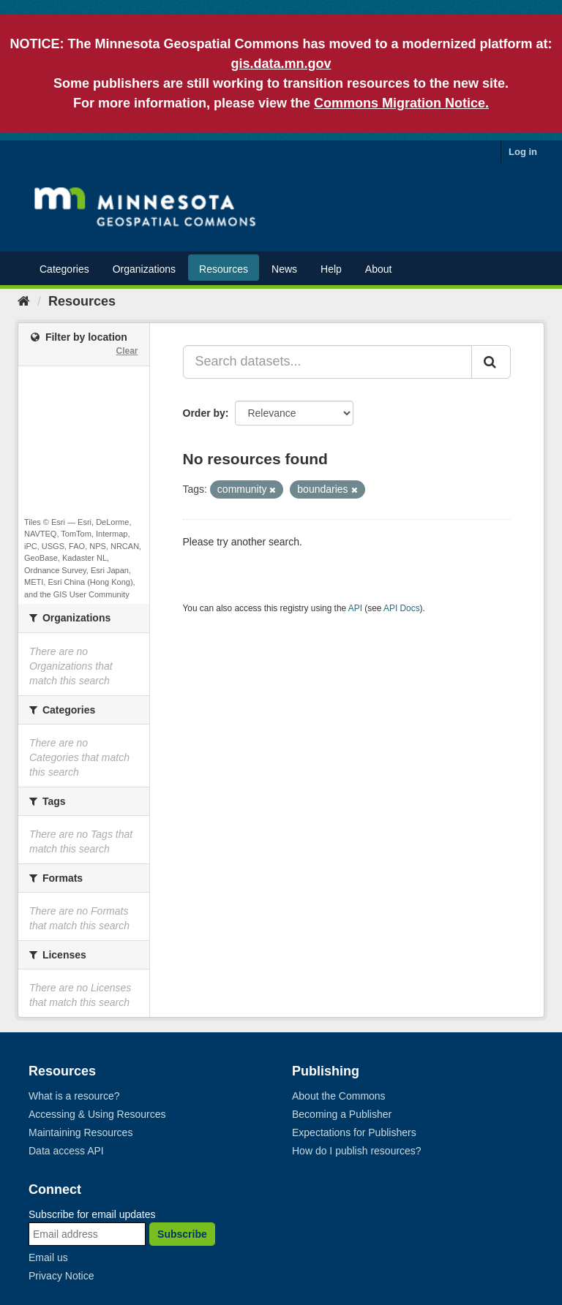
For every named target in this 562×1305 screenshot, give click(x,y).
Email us (48, 1257)
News (284, 269)
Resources (223, 269)
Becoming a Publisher (341, 1114)
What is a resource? (74, 1096)
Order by (204, 413)
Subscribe (182, 1234)
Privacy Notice (61, 1276)
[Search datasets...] (328, 362)
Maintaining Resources (80, 1132)
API (355, 608)
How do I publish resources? (357, 1151)
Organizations (144, 269)
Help (331, 269)
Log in (523, 151)
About (378, 269)
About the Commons (339, 1096)
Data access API (66, 1151)
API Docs (401, 608)
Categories (64, 269)
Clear (127, 351)
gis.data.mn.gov (281, 63)
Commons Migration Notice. (401, 103)
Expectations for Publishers (354, 1132)
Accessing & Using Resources (97, 1114)
